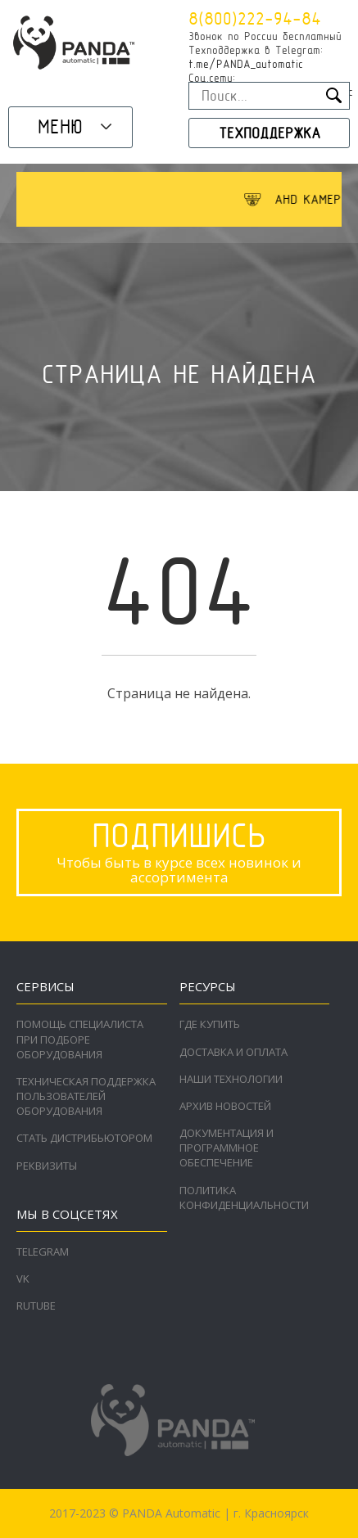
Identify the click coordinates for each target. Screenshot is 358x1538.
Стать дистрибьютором (84, 1137)
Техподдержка (269, 133)
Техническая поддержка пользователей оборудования (86, 1096)
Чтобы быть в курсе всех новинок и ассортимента (179, 850)
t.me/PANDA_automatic (245, 63)
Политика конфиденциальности (244, 1197)
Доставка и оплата (233, 1051)
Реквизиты (46, 1165)
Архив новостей (225, 1105)
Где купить (209, 1024)
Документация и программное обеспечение (226, 1147)
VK (22, 1278)
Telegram (42, 1251)
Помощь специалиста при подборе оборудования (79, 1039)
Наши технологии (231, 1078)
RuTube (36, 1305)
